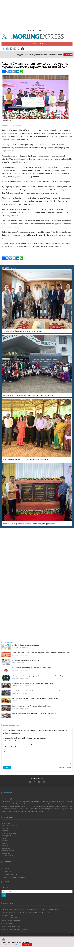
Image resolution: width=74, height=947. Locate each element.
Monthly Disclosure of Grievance (14, 877)
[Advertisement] (37, 14)
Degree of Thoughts (9, 833)
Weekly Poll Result (65, 767)
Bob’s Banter (6, 828)
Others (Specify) (10, 747)
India (13, 662)
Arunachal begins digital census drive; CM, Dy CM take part (23, 331)
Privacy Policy (8, 871)
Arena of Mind (6, 823)
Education (5, 846)
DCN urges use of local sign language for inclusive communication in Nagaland (39, 676)
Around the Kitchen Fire (10, 826)
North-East (5, 125)
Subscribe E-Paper (37, 44)
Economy (5, 841)
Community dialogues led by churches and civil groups (24, 738)
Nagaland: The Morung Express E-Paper (25, 645)
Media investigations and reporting (17, 744)
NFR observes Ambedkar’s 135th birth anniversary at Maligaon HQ (26, 459)
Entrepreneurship (8, 850)
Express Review (7, 855)
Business (5, 831)
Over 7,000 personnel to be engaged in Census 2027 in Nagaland (34, 714)
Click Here (67, 55)
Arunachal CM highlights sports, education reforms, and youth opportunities (29, 524)
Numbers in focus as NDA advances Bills (25, 660)
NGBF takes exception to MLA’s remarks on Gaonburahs (31, 668)
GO (4, 895)
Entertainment (6, 848)
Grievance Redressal (10, 874)
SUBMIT (7, 767)
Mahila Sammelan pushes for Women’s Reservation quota (32, 706)
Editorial (4, 843)
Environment (6, 853)
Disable (4, 838)
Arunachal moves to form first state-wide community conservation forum (28, 395)
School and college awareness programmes (20, 741)
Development (6, 836)
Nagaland (15, 647)
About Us (6, 868)
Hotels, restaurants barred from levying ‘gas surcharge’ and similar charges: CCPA (40, 653)
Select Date (6, 888)
